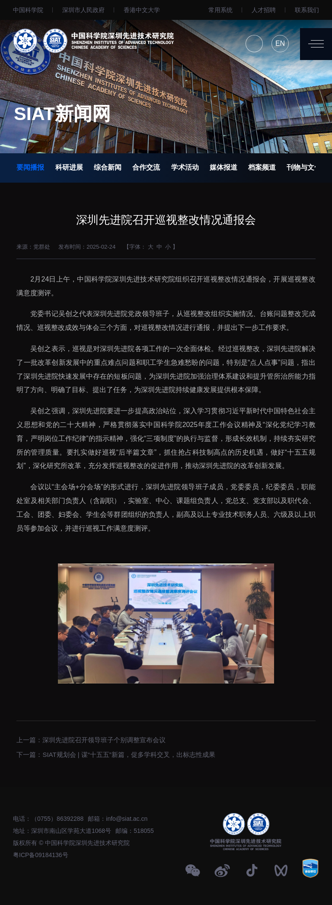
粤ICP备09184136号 (40, 854)
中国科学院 (28, 9)
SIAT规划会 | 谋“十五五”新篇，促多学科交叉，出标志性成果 (128, 752)
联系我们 (307, 9)
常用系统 (220, 9)
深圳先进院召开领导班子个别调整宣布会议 (104, 737)
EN (280, 43)
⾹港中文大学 (142, 9)
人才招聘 (264, 9)
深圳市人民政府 (83, 9)
